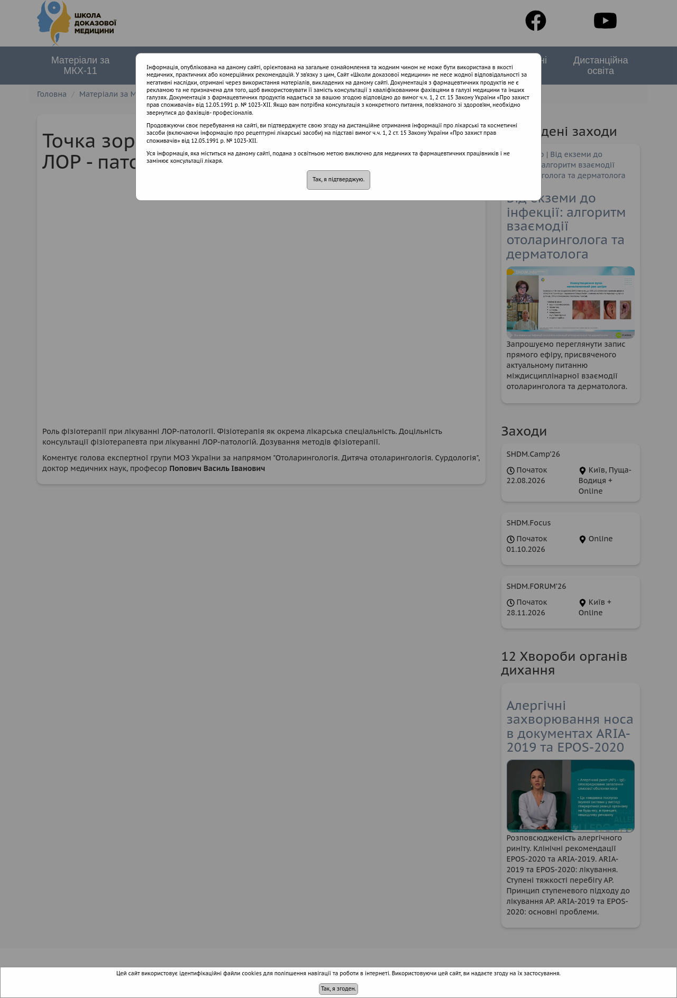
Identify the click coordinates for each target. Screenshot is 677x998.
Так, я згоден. (338, 988)
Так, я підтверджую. (338, 179)
